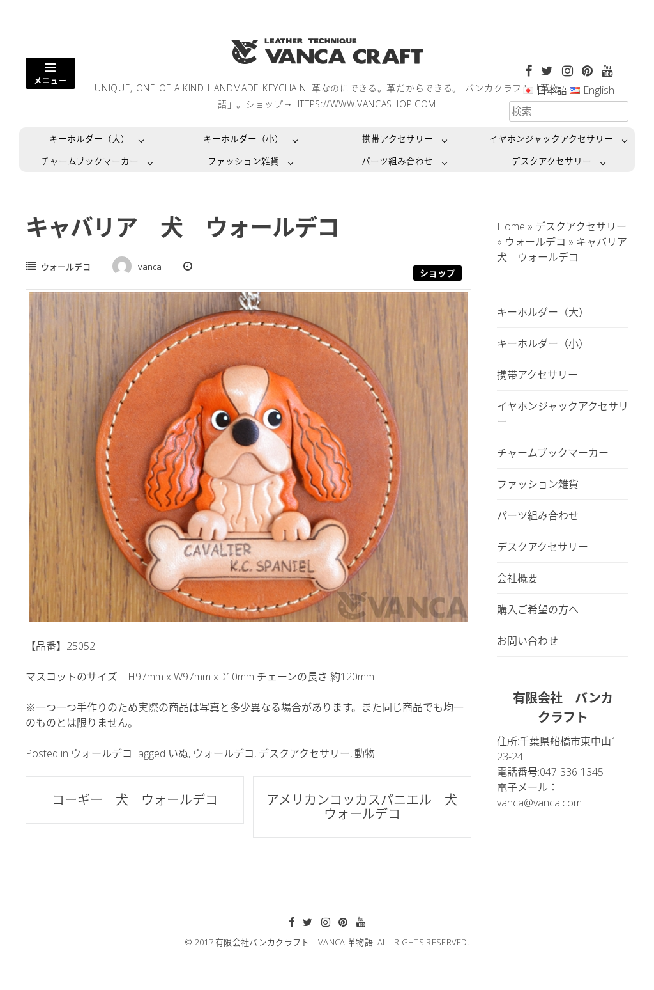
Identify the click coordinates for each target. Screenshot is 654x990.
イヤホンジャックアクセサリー (551, 138)
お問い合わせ (527, 641)
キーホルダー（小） (243, 138)
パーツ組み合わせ (397, 161)
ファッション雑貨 (243, 161)
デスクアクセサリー (551, 161)
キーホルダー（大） (89, 138)
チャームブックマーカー (90, 161)
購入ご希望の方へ (538, 609)
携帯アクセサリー (397, 138)
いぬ (178, 753)
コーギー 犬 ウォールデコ (141, 799)
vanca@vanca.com (539, 803)
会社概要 (517, 578)
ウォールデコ (66, 266)
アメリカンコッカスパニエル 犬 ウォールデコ (368, 806)
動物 (364, 753)
